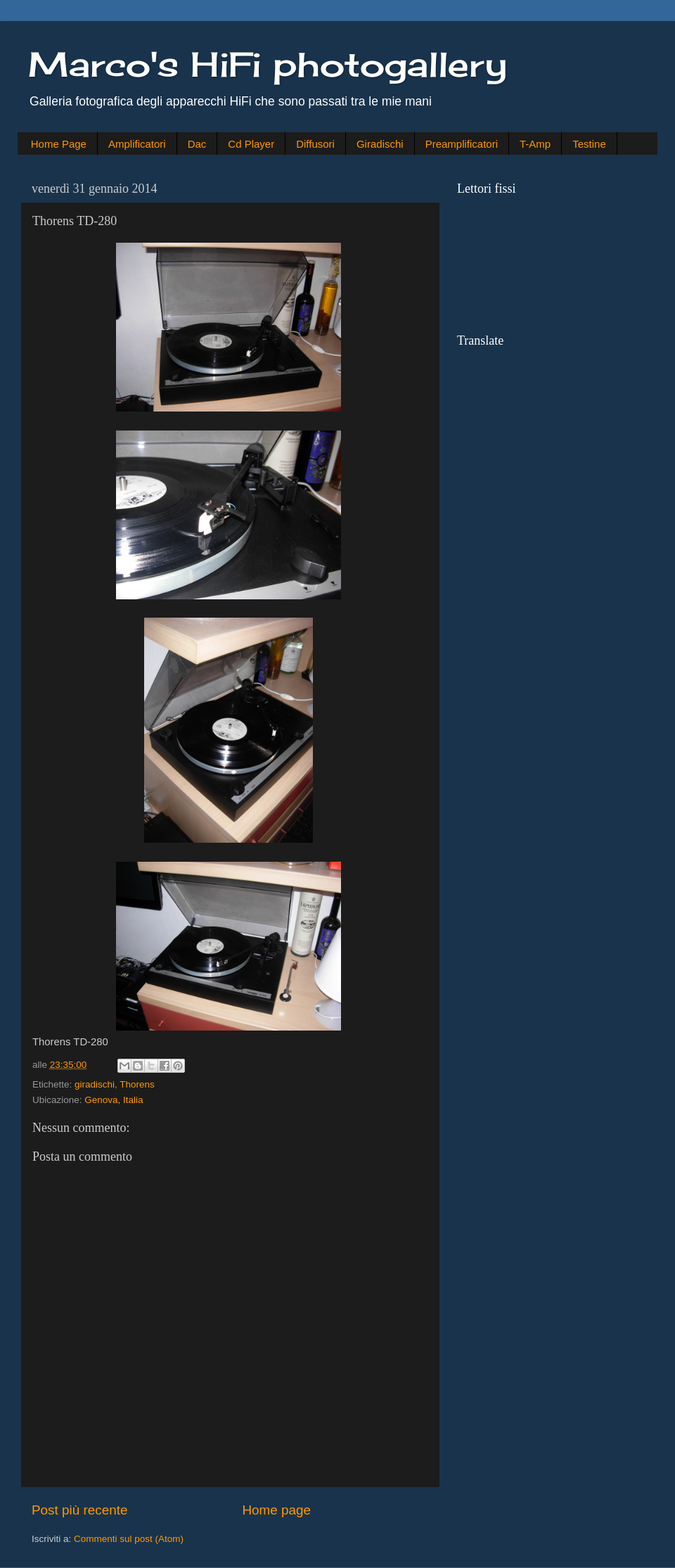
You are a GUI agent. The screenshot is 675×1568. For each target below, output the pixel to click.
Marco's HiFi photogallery (267, 64)
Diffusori (315, 144)
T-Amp (535, 144)
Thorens (137, 1084)
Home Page (58, 144)
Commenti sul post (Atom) (129, 1539)
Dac (197, 144)
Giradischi (380, 144)
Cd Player (251, 144)
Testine (589, 144)
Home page (276, 1510)
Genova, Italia (113, 1100)
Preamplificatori (461, 144)
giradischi (95, 1084)
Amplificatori (137, 144)
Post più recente (80, 1510)
